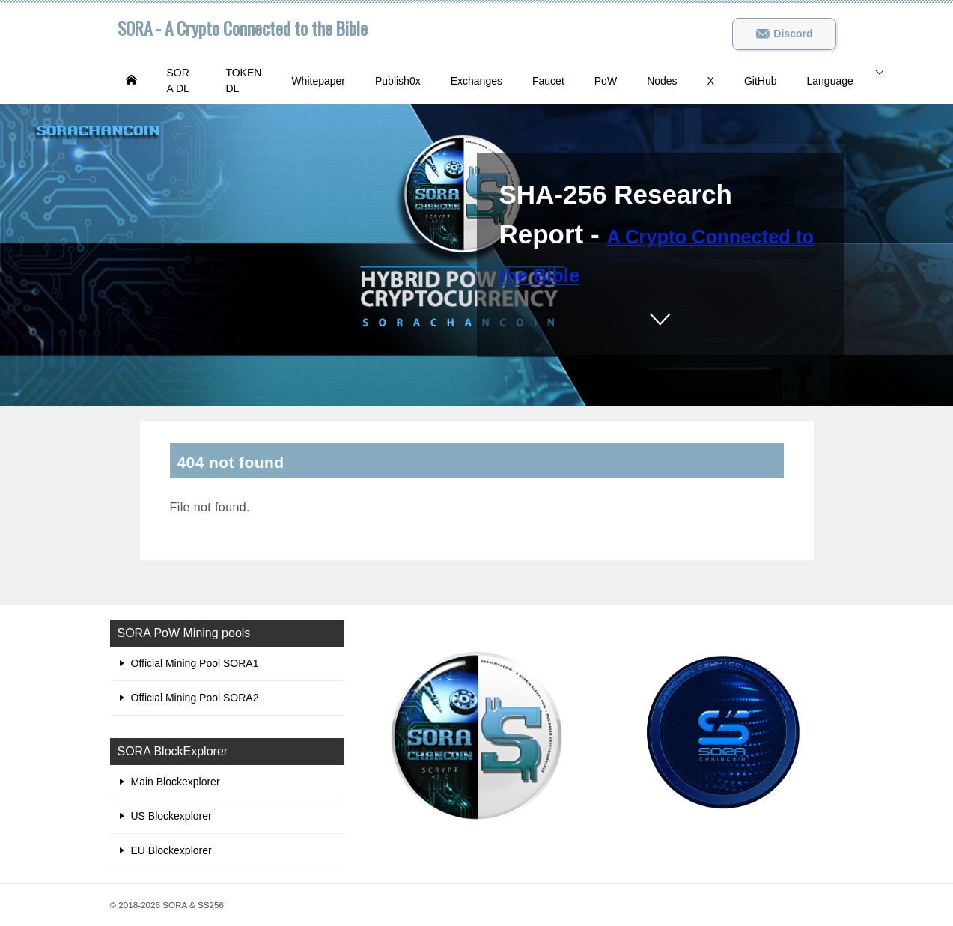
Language (830, 81)
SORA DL (178, 80)
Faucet (548, 81)
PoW (605, 81)
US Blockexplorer (171, 816)
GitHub (760, 81)
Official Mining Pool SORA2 (195, 698)
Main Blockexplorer (175, 782)
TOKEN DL (243, 80)
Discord (783, 33)
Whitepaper (318, 81)
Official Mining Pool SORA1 (195, 663)
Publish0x (398, 81)
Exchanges (476, 81)
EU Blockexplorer (171, 850)
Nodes (662, 81)
